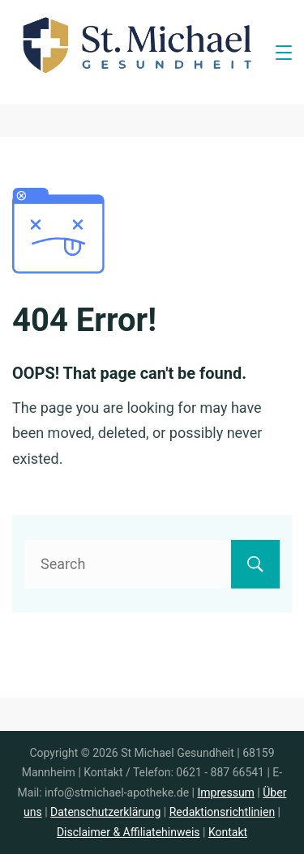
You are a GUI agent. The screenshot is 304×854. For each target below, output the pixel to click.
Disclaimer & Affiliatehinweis (128, 832)
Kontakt (227, 832)
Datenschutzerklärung (105, 811)
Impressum (225, 792)
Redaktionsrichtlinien (222, 811)
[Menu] (284, 53)
